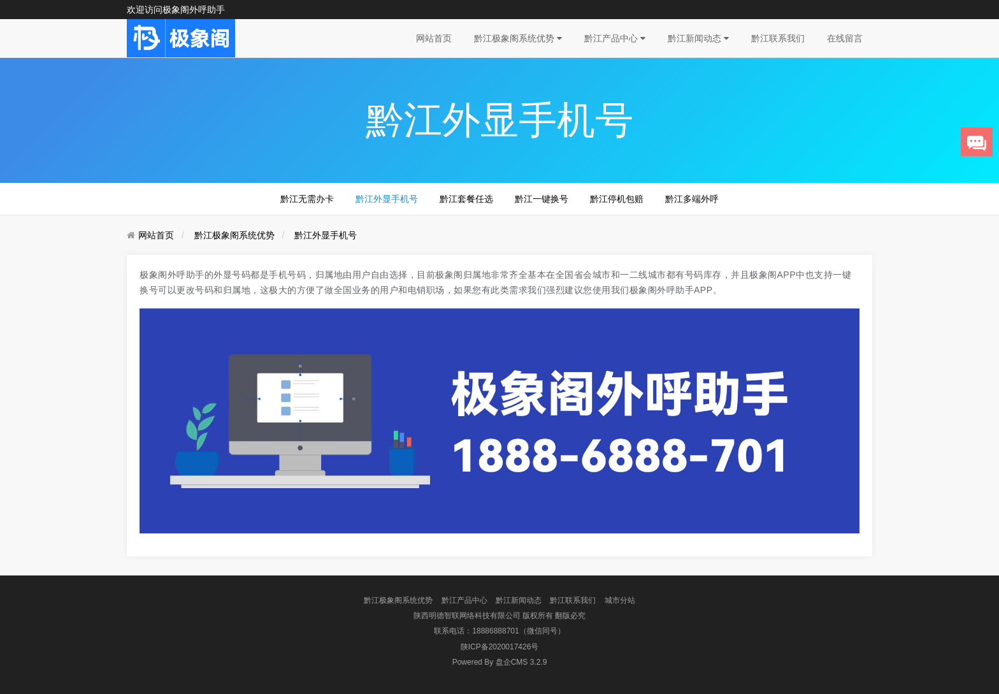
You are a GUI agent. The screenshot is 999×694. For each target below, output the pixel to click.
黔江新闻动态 (698, 38)
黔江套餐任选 (466, 199)
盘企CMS (500, 662)
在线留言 (845, 38)
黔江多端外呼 (692, 199)
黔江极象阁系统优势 (518, 38)
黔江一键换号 (541, 199)
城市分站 (620, 600)
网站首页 (434, 38)
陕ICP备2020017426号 (500, 646)
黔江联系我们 (778, 38)
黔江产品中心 (614, 38)
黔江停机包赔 (616, 199)
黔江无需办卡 (307, 199)
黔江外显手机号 (387, 199)
